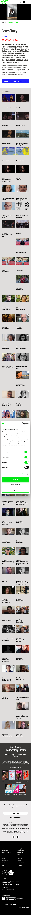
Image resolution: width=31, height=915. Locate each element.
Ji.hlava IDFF (15, 794)
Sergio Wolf (4, 697)
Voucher (4, 862)
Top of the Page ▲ (24, 907)
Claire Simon (4, 233)
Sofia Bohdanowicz (5, 734)
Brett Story (5, 36)
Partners (4, 849)
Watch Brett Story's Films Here (15, 81)
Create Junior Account (21, 864)
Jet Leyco (4, 521)
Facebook (10, 22)
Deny (15, 490)
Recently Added (20, 849)
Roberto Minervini (5, 540)
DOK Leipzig (25, 781)
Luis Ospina (18, 619)
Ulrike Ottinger (4, 346)
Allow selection (15, 484)
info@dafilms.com (11, 889)
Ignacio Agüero (19, 540)
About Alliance (5, 847)
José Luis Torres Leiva (6, 366)
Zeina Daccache (19, 307)
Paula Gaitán (19, 521)
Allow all (15, 479)
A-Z (17, 847)
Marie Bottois (4, 270)
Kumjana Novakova (20, 250)
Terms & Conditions (6, 852)
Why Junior (21, 862)
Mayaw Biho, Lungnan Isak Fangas (7, 501)
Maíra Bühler (19, 560)
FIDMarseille (7, 794)
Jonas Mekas (4, 658)
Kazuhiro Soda (19, 599)
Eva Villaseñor (19, 658)
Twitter (16, 22)
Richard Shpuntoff (20, 501)
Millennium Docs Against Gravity (18, 782)
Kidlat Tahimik (4, 327)
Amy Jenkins (4, 599)
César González (5, 560)
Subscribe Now (10, 904)
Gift (2, 864)
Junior (19, 860)
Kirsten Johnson (19, 384)
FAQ (3, 865)
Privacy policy (5, 850)
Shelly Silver (18, 403)
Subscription (5, 860)
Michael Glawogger (20, 715)
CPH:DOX (4, 781)
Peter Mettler (19, 734)
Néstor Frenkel (19, 677)
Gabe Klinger (19, 288)
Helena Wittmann (5, 307)
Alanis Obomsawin (5, 619)
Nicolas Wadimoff (5, 403)
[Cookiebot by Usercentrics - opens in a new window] (22, 423)
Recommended (20, 850)
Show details (22, 474)
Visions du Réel (22, 794)
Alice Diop (4, 178)
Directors (19, 854)
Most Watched (20, 852)
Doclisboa (11, 781)
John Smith (18, 327)
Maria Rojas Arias (19, 346)
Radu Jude (4, 579)
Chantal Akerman (5, 677)
